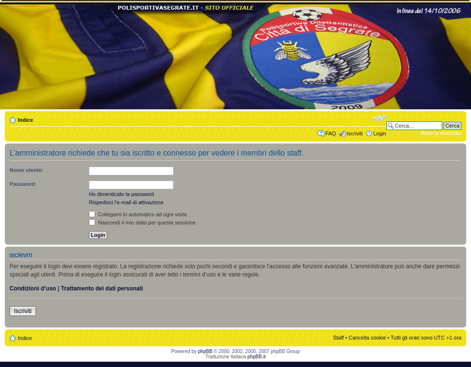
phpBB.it (257, 356)
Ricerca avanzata (441, 133)
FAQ (330, 133)
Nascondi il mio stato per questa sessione (142, 222)
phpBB (205, 351)
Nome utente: (26, 170)
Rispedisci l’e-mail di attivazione (126, 202)
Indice (25, 120)
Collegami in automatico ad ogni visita (138, 214)
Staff (338, 338)
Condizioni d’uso (33, 288)
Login (379, 133)
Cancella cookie (367, 338)
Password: (23, 184)
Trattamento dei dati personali (102, 288)
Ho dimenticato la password (121, 194)
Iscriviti (355, 133)
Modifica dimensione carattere (379, 118)
